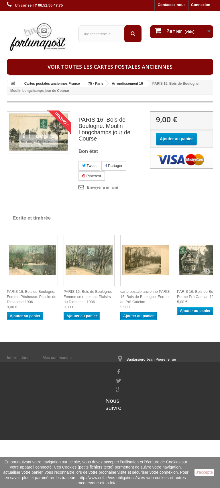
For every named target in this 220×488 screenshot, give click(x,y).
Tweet (89, 165)
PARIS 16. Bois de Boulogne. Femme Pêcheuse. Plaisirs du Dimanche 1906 (31, 296)
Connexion (200, 5)
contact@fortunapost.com (138, 406)
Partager (113, 165)
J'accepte (204, 472)
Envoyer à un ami (102, 187)
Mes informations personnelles (70, 365)
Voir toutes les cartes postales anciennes (110, 66)
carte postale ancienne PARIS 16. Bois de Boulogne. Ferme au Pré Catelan (145, 296)
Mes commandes (58, 357)
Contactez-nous (172, 5)
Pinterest (91, 176)
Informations (18, 357)
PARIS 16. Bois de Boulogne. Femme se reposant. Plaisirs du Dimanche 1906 (88, 296)
